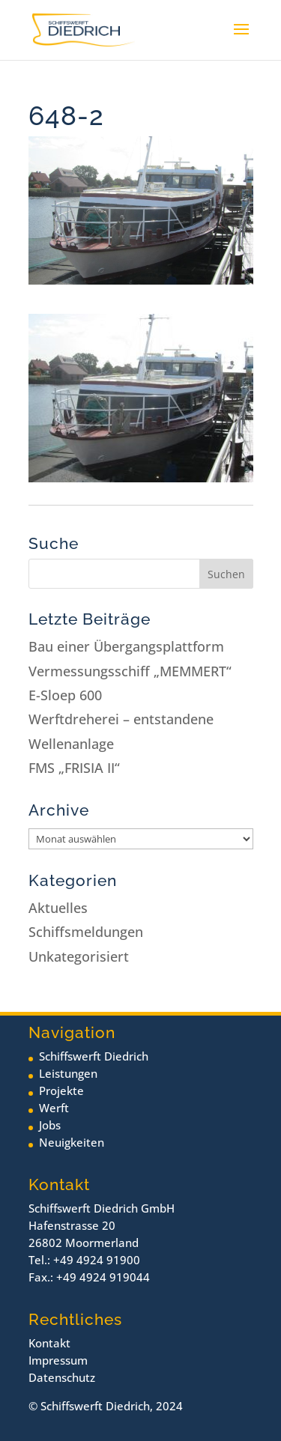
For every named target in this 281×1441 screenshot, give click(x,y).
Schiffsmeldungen (85, 932)
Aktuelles (58, 908)
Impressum (58, 1360)
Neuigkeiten (71, 1142)
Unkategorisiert (78, 956)
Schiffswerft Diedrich (93, 1056)
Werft (54, 1107)
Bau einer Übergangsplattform (126, 646)
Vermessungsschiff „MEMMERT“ (130, 671)
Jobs (50, 1124)
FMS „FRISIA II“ (74, 768)
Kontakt (49, 1342)
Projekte (61, 1090)
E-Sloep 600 (65, 695)
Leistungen (68, 1073)
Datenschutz (61, 1377)
